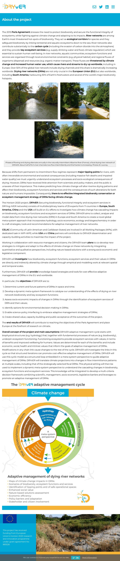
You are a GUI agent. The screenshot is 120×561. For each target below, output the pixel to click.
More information (89, 558)
